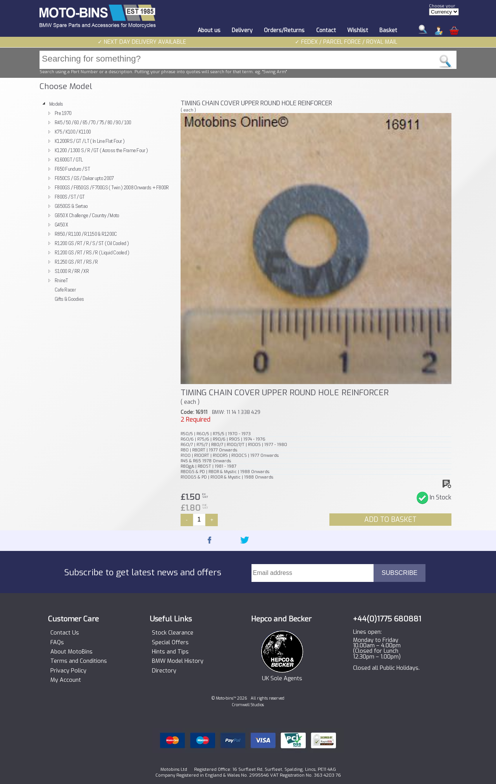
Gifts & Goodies (69, 298)
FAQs (57, 642)
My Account (65, 680)
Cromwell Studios (248, 704)
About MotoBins (71, 651)
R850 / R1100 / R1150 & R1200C (86, 233)
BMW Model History (177, 661)
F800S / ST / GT (69, 196)
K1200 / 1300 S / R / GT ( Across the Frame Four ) (101, 150)
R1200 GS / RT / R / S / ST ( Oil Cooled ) (92, 243)
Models (56, 103)
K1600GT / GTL (69, 159)
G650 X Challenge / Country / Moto (87, 215)
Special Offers (170, 642)
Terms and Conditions (78, 661)
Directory (164, 670)
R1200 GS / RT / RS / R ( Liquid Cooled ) (92, 252)
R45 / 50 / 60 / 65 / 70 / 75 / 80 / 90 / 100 (93, 122)
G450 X (61, 224)
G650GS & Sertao (71, 205)
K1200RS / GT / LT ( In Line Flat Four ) (89, 140)
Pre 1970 (63, 113)
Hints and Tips (170, 651)
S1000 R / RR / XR (72, 271)
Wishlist (357, 30)
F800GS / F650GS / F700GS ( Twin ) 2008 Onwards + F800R (112, 187)
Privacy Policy (68, 670)
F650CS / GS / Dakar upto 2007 (84, 178)
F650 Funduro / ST (72, 168)
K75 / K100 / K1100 (73, 131)
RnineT (61, 280)
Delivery (242, 30)
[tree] (107, 201)
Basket (388, 30)
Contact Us (64, 633)
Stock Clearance (172, 633)
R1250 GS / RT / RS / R (76, 261)
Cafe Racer (65, 289)
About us (209, 30)
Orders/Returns (284, 30)
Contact (326, 30)
